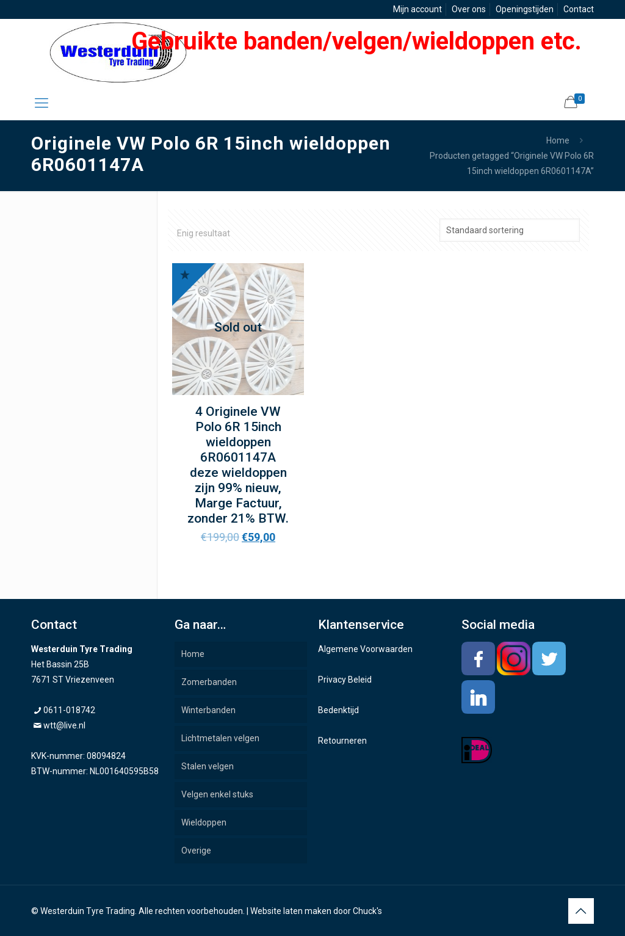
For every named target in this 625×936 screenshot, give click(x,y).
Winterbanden (208, 710)
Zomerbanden (209, 682)
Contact (578, 9)
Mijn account (417, 9)
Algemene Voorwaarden (365, 649)
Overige (196, 850)
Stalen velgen (207, 766)
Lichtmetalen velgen (220, 738)
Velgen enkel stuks (217, 794)
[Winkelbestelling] (509, 230)
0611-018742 (69, 710)
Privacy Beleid (345, 679)
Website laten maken (290, 911)
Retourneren (342, 741)
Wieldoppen (203, 822)
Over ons (469, 9)
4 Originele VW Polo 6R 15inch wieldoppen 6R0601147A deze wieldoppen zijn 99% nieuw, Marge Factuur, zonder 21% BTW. (238, 465)
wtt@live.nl (64, 725)
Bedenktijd (338, 710)
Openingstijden (525, 9)
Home (557, 140)
